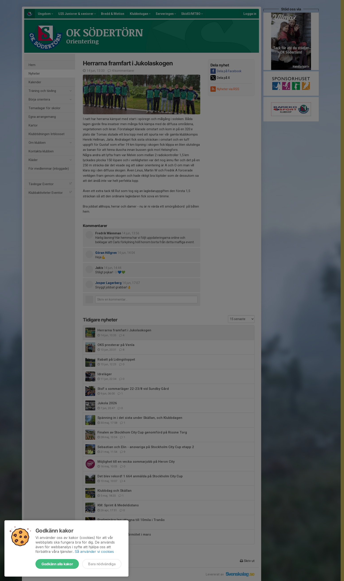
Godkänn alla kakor (57, 564)
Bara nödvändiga (101, 564)
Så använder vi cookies (94, 551)
